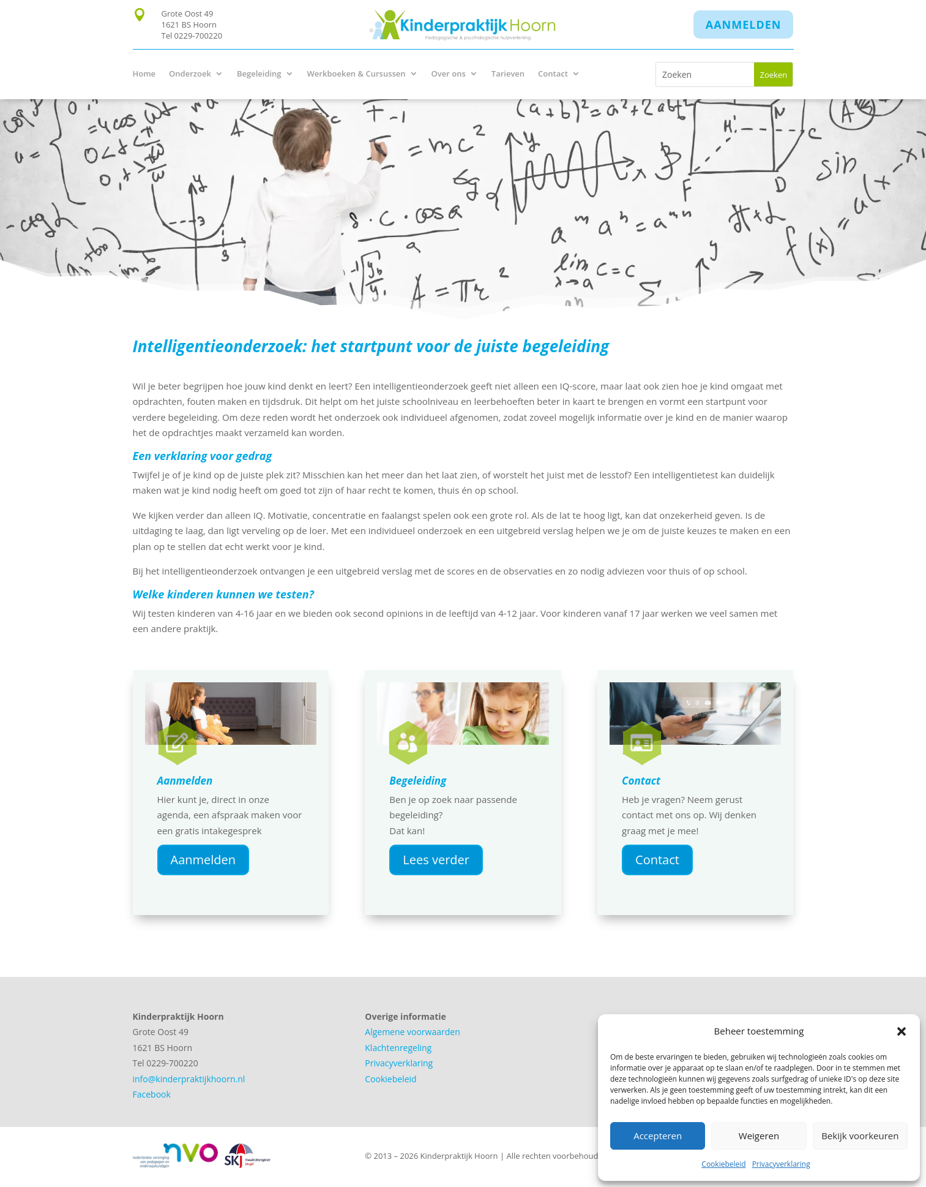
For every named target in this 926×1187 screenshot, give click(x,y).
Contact (553, 74)
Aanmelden (744, 24)
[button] (901, 1031)
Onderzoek (190, 74)
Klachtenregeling (398, 1047)
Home (144, 74)
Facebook (152, 1094)
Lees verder (436, 859)
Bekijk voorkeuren (859, 1135)
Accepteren (657, 1135)
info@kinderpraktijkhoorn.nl (189, 1079)
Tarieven (508, 74)
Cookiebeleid (723, 1164)
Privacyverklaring (781, 1164)
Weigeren (759, 1135)
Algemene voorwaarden (412, 1032)
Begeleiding (259, 74)
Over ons (448, 74)
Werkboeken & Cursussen (356, 74)
